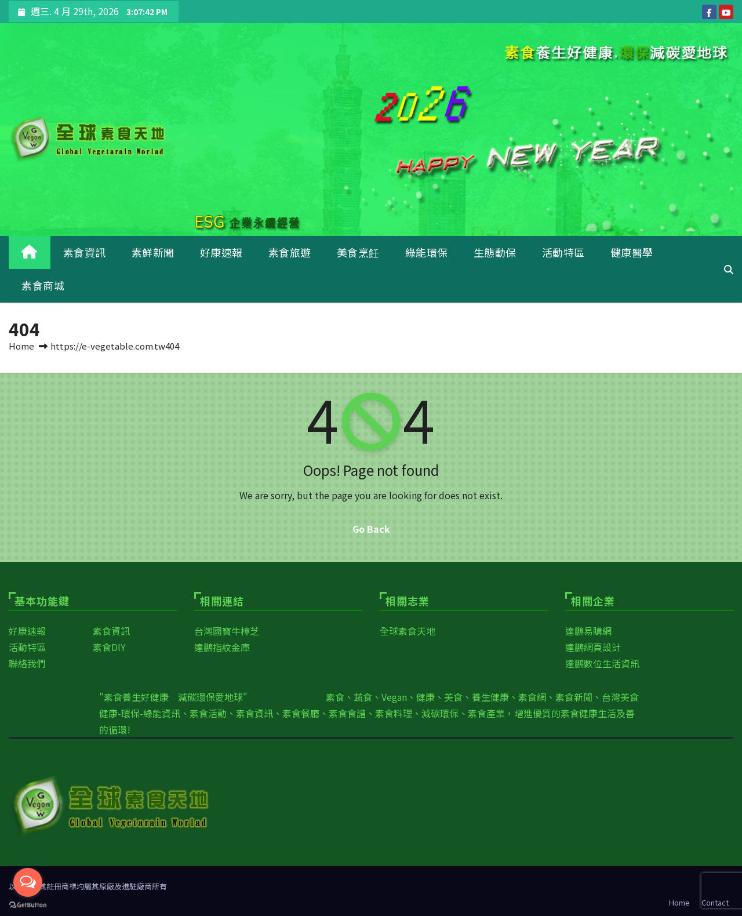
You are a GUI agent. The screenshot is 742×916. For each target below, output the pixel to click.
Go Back (371, 529)
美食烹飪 (358, 252)
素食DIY (109, 647)
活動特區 (563, 252)
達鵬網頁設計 (593, 647)
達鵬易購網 (588, 631)
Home (21, 346)
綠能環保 (426, 252)
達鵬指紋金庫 (222, 647)
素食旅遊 (289, 252)
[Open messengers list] (27, 882)
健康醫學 (631, 252)
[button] (728, 269)
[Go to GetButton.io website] (27, 904)
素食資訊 (84, 252)
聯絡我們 (27, 663)
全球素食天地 (407, 631)
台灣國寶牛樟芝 (226, 631)
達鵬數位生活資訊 (602, 663)
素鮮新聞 (153, 252)
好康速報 (221, 252)
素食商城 (42, 285)
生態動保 (495, 252)
